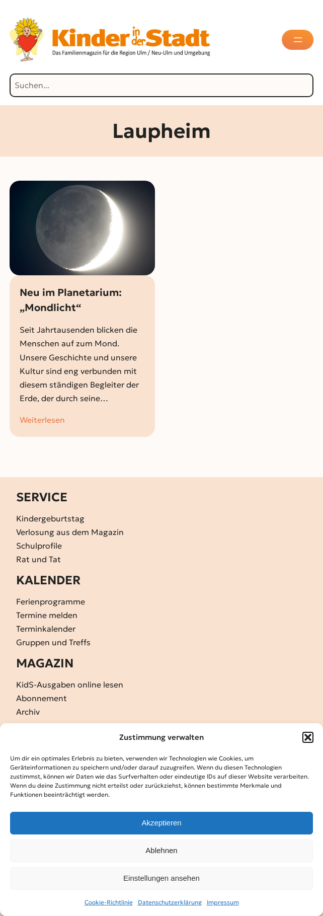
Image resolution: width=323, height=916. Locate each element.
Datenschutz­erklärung (170, 902)
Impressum (223, 902)
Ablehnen (161, 850)
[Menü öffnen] (299, 40)
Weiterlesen (42, 420)
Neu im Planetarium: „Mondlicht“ (71, 300)
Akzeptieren (161, 822)
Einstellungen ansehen (161, 878)
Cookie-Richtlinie (109, 902)
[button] (308, 737)
